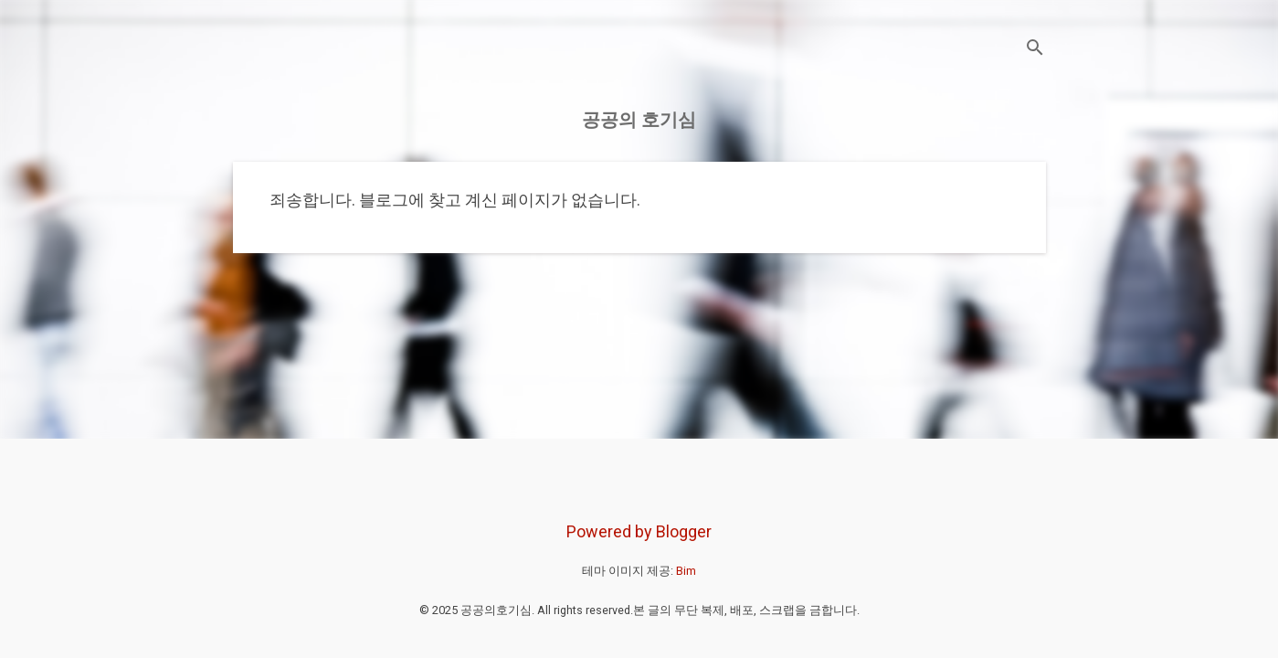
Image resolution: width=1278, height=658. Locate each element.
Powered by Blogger (639, 531)
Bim (686, 571)
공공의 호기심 (639, 120)
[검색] (1035, 50)
